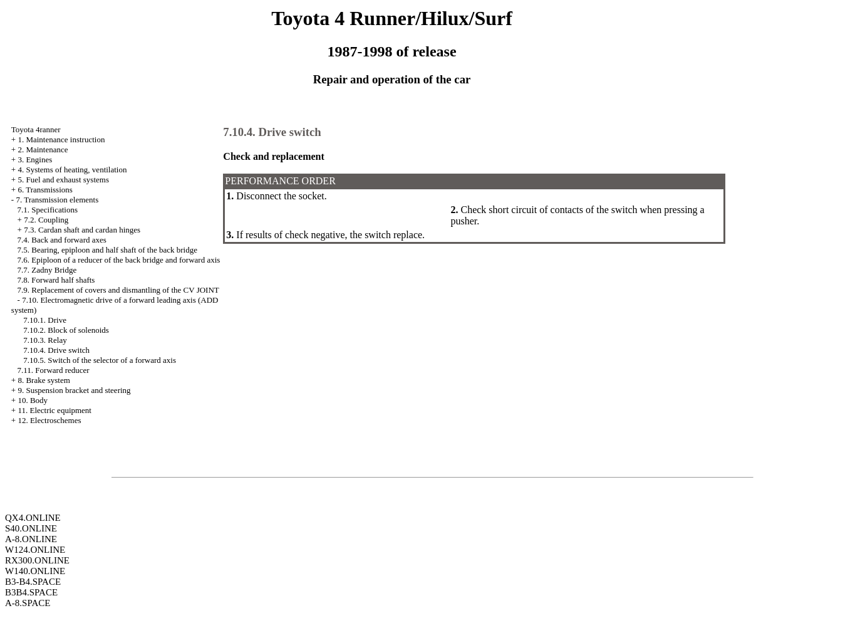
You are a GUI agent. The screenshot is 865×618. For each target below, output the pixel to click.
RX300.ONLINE (37, 560)
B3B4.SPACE (31, 592)
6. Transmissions (45, 189)
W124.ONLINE (35, 550)
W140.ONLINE (35, 571)
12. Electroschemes (49, 420)
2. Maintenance (43, 149)
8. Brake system (44, 380)
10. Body (33, 400)
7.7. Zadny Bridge (47, 270)
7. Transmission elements (57, 199)
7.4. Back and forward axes (62, 239)
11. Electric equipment (54, 410)
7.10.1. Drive (44, 320)
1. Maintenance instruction (61, 139)
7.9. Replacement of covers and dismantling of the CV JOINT (118, 290)
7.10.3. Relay (44, 340)
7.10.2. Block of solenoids (66, 330)
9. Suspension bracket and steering (74, 390)
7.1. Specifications (48, 209)
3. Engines (35, 159)
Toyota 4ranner (36, 129)
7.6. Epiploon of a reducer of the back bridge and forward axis (119, 259)
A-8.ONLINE (31, 539)
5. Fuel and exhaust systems (63, 179)
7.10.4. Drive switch (56, 350)
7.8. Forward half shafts (56, 280)
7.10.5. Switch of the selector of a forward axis (99, 360)
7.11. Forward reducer (54, 370)
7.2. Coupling (46, 219)
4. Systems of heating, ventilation (72, 169)
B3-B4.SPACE (33, 582)
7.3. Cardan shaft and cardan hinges (82, 229)
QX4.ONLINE (33, 518)
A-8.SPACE (27, 603)
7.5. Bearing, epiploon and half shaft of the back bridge (107, 249)
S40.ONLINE (31, 528)
